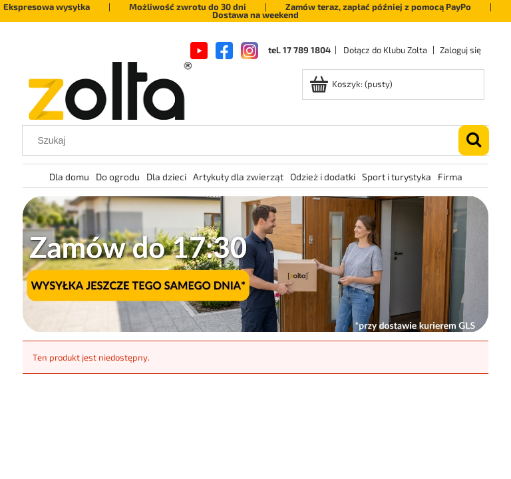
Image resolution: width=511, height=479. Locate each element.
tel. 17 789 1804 (299, 50)
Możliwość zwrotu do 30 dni (187, 6)
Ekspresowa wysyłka (46, 6)
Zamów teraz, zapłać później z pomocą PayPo (378, 6)
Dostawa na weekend (255, 14)
